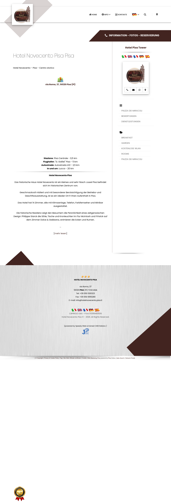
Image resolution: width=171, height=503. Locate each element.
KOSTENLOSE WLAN (131, 148)
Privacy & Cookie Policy (51, 358)
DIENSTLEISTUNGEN (130, 121)
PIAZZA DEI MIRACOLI (131, 110)
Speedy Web (80, 326)
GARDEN (125, 143)
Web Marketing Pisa (94, 358)
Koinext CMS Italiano (97, 326)
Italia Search (120, 358)
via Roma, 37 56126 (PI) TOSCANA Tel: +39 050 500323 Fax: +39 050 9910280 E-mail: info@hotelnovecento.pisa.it (85, 290)
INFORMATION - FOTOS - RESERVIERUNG (132, 35)
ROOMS (125, 153)
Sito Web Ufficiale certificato (72, 358)
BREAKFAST (127, 137)
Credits (84, 358)
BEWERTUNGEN (128, 116)
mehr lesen (60, 233)
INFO (106, 15)
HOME (93, 14)
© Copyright (39, 358)
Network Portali (130, 358)
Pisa (109, 358)
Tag (61, 358)
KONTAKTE (121, 14)
